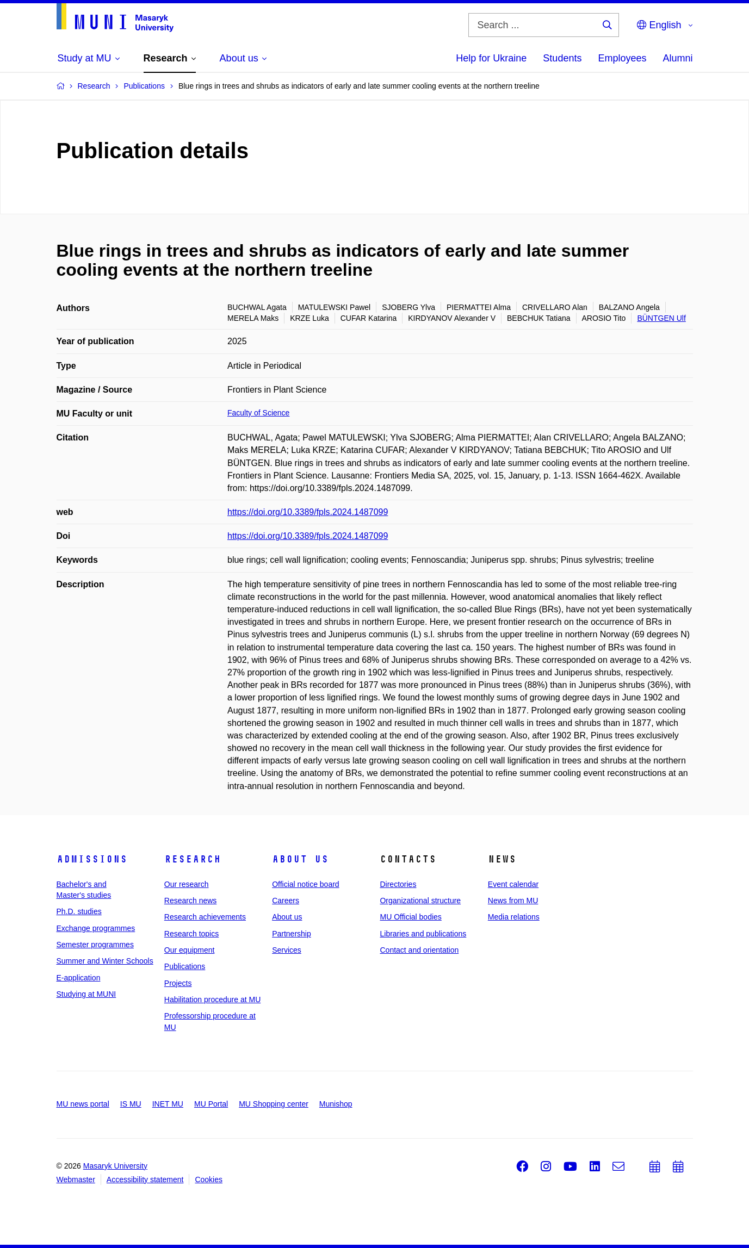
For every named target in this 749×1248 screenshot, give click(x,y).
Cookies (208, 1179)
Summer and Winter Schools (105, 961)
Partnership (291, 933)
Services (286, 950)
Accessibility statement (145, 1179)
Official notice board (305, 884)
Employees (622, 58)
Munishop (335, 1104)
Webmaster (76, 1179)
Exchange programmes (96, 928)
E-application (79, 977)
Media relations (514, 916)
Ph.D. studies (79, 911)
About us (300, 859)
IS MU (130, 1104)
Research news (190, 900)
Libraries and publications (423, 933)
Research (192, 859)
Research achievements (205, 916)
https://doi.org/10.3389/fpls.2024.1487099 (307, 512)
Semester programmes (95, 944)
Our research (186, 884)
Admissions (92, 859)
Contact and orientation (419, 950)
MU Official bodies (410, 916)
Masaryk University (115, 1166)
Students (562, 58)
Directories (398, 884)
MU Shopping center (273, 1104)
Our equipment (189, 950)
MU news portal (83, 1104)
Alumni (677, 58)
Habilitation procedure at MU (212, 999)
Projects (178, 983)
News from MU (513, 900)
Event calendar (513, 884)
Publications (185, 966)
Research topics (191, 933)
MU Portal (211, 1104)
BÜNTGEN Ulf (661, 318)
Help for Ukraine (491, 58)
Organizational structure (420, 900)
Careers (285, 900)
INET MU (167, 1104)
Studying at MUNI (86, 994)
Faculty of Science (258, 412)
